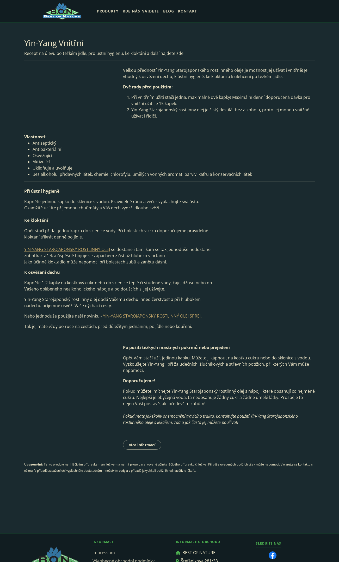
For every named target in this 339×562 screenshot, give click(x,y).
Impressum (104, 552)
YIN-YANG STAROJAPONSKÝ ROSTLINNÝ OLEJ (67, 249)
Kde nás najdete (141, 11)
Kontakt (187, 11)
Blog (168, 11)
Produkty (108, 11)
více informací (142, 444)
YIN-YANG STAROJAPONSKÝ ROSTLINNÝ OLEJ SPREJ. (152, 316)
